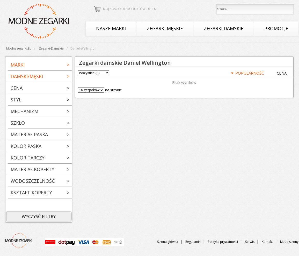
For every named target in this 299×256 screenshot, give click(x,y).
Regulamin (193, 241)
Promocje (276, 28)
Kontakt (267, 241)
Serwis (249, 241)
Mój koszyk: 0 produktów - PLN (129, 9)
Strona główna (167, 241)
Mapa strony (289, 241)
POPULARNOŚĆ (249, 73)
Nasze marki (111, 28)
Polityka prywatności (223, 241)
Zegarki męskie (165, 28)
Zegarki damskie (223, 28)
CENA (282, 73)
